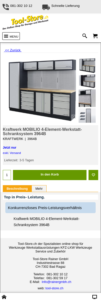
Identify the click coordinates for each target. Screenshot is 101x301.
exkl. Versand (12, 153)
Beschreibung (17, 189)
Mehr (38, 189)
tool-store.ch (54, 288)
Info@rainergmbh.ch (56, 282)
